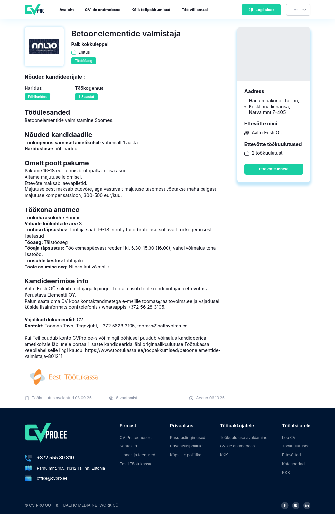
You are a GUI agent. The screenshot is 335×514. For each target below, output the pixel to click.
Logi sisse (261, 9)
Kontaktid (128, 446)
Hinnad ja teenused (137, 454)
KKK (224, 454)
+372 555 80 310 (55, 457)
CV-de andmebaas (102, 9)
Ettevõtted (291, 454)
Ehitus (84, 52)
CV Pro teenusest (136, 437)
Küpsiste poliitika (185, 454)
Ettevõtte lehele (274, 169)
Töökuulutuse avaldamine (244, 437)
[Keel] (298, 10)
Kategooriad (293, 463)
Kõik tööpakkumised (151, 9)
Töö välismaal (195, 9)
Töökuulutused (295, 446)
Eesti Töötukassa (135, 463)
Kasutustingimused (187, 437)
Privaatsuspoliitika (186, 446)
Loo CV (289, 437)
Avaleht (66, 9)
